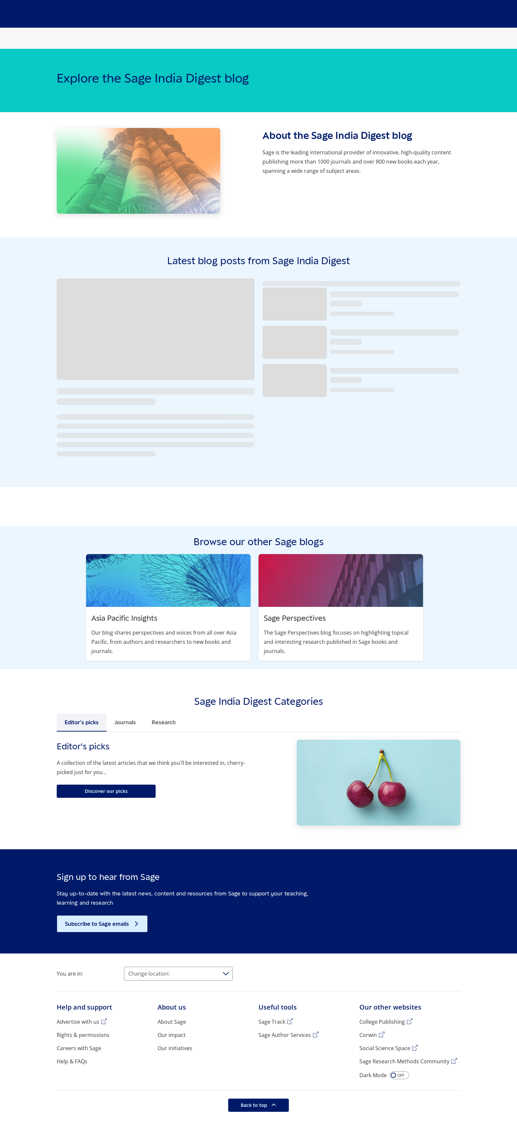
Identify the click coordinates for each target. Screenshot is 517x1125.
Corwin (368, 1035)
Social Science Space (384, 1048)
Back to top (254, 1105)
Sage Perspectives (295, 617)
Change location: (149, 973)
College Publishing (382, 1021)
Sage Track (271, 1021)
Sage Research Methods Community (404, 1061)
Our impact (172, 1035)
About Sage (172, 1021)
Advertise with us (78, 1021)
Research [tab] (164, 722)
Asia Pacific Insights (124, 617)
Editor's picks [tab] (82, 722)
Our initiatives (175, 1048)
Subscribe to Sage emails (97, 924)
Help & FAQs (72, 1061)
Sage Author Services (284, 1035)
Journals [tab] (125, 722)
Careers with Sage (79, 1048)
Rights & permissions (83, 1035)
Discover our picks (106, 791)
